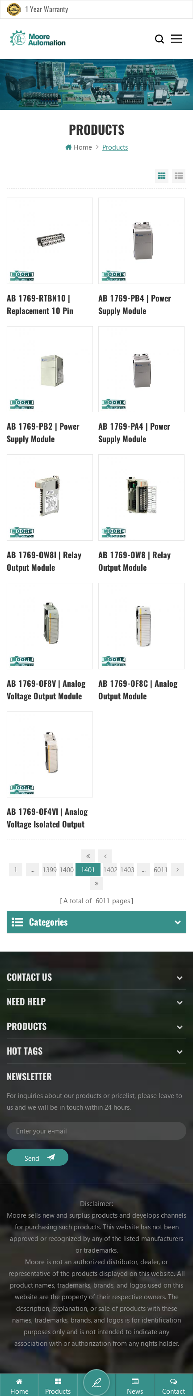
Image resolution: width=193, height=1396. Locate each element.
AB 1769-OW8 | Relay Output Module (134, 561)
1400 (66, 869)
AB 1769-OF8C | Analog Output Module (137, 690)
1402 (110, 869)
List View (178, 176)
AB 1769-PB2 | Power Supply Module (43, 432)
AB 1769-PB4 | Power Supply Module (134, 304)
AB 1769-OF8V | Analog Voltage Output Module (46, 690)
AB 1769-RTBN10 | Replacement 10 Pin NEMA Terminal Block (42, 305)
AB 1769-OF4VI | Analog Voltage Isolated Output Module (47, 818)
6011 (160, 869)
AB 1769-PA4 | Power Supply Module (134, 432)
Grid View (161, 176)
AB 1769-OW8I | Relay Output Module (44, 561)
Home (78, 146)
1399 (49, 869)
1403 (127, 869)
